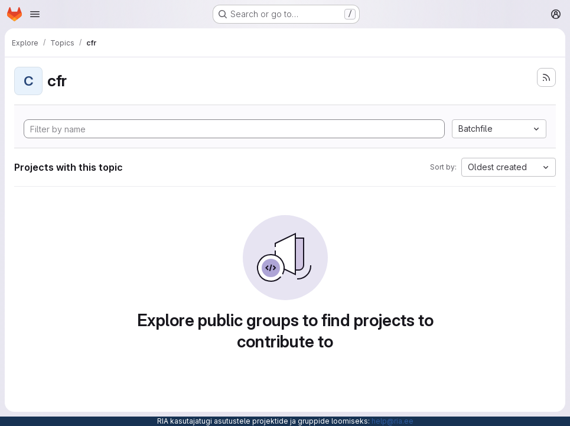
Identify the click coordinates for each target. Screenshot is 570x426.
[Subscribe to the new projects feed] (546, 77)
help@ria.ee (392, 421)
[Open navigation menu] (34, 14)
